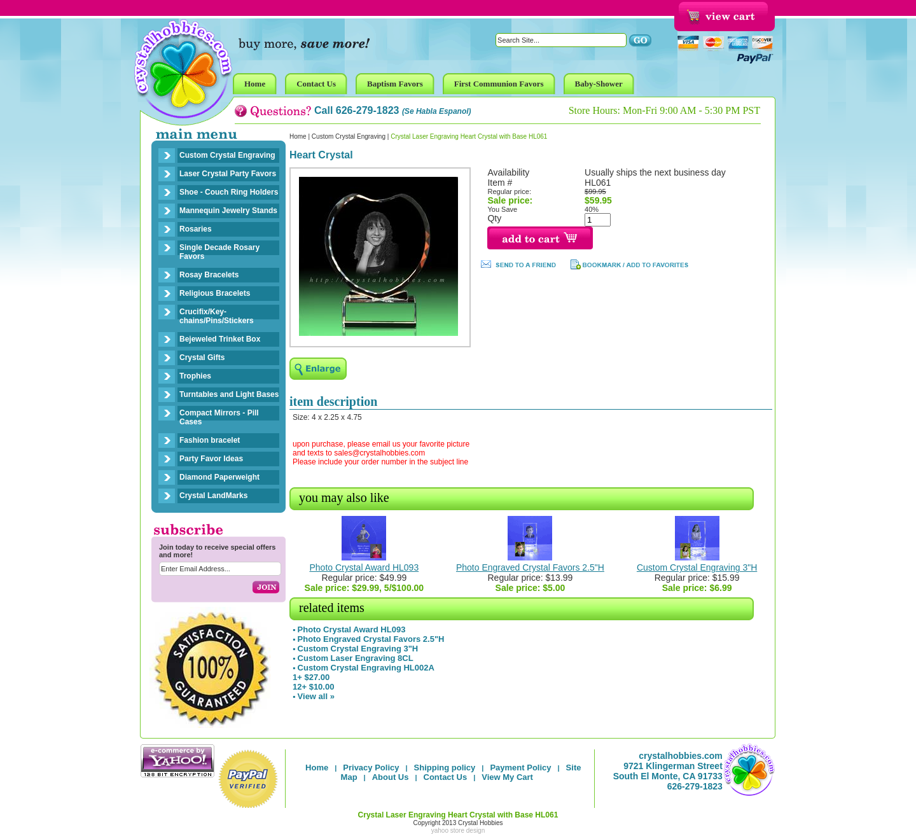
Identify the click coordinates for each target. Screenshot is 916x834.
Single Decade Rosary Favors (219, 252)
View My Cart (507, 777)
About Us (390, 777)
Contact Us (446, 777)
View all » (316, 696)
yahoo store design (458, 830)
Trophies (195, 376)
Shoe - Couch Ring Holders (228, 192)
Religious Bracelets (214, 293)
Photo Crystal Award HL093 (364, 567)
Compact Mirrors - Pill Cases (219, 417)
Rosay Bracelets (209, 274)
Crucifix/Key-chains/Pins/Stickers (216, 316)
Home (298, 136)
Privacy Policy (371, 767)
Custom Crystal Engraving (227, 155)
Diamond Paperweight (219, 477)
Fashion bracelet (209, 440)
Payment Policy (520, 767)
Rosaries (195, 229)
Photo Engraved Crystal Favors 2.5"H (530, 567)
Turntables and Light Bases (229, 394)
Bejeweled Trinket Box (219, 339)
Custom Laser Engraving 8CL (355, 658)
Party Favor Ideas (211, 458)
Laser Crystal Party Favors (227, 173)
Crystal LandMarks (213, 495)
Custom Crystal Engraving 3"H (697, 567)
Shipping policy (445, 767)
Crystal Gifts (202, 357)
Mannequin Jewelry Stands (228, 210)
